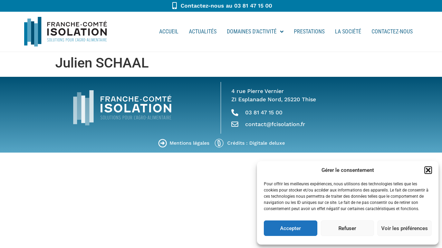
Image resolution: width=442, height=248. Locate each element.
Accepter (290, 228)
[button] (428, 170)
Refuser (347, 228)
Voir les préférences (404, 228)
